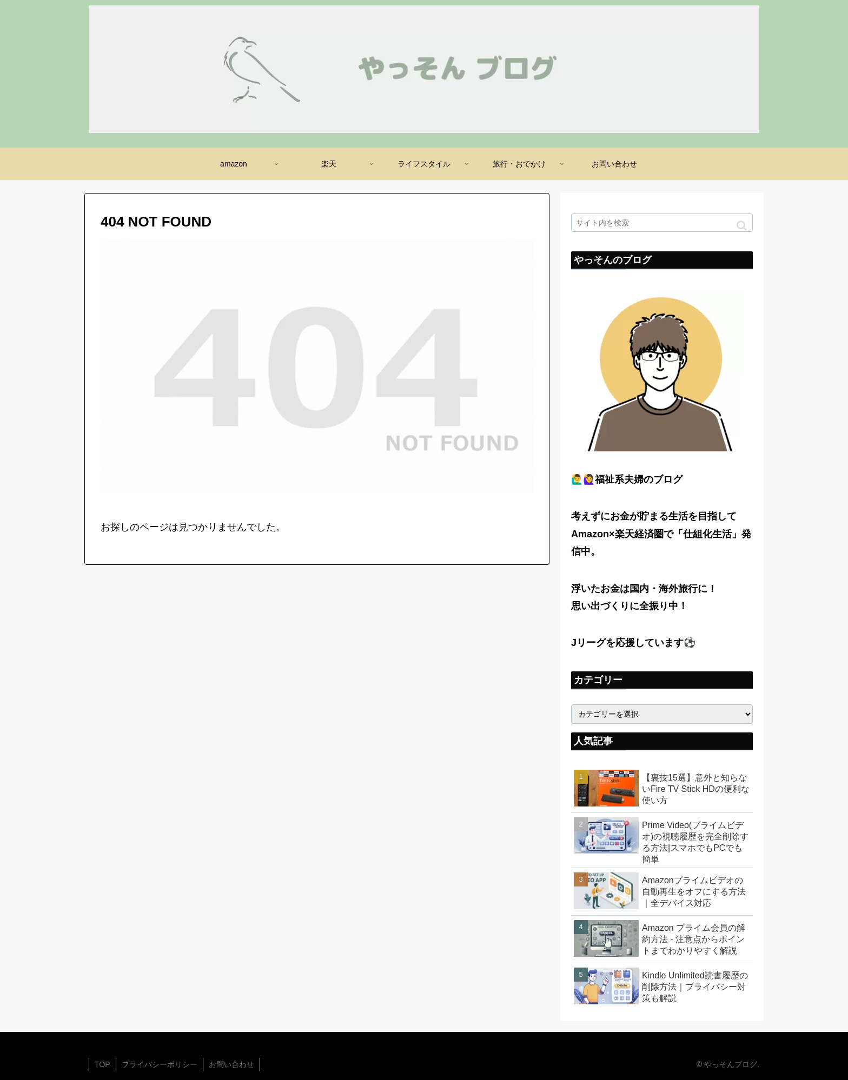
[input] (662, 223)
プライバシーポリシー (159, 1064)
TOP (102, 1064)
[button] (741, 225)
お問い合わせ (231, 1064)
